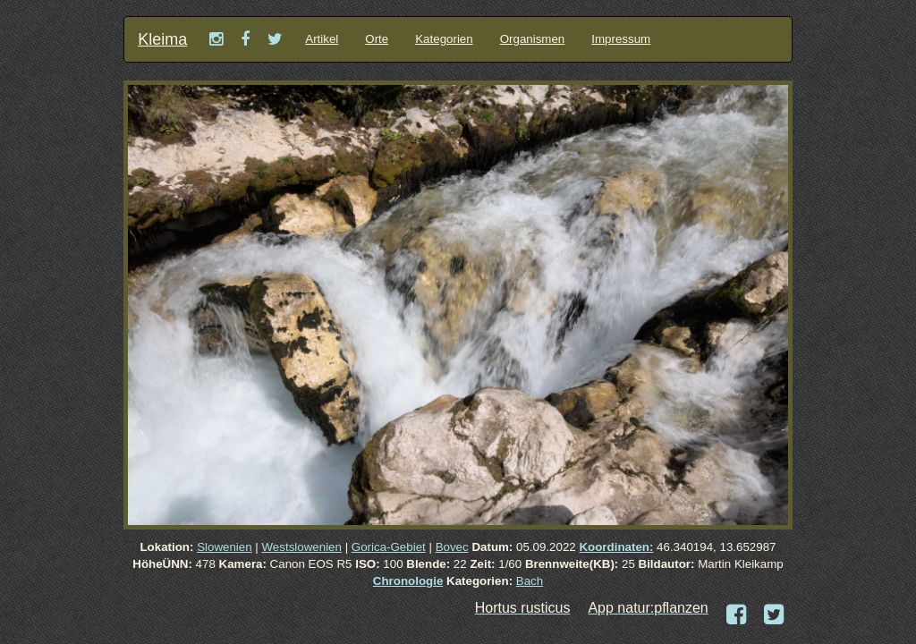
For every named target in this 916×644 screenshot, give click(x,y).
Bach (529, 581)
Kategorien (443, 39)
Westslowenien (302, 547)
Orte (376, 39)
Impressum (620, 39)
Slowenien (224, 547)
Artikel (321, 39)
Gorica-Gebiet (389, 547)
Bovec (452, 547)
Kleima (162, 39)
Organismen (532, 39)
